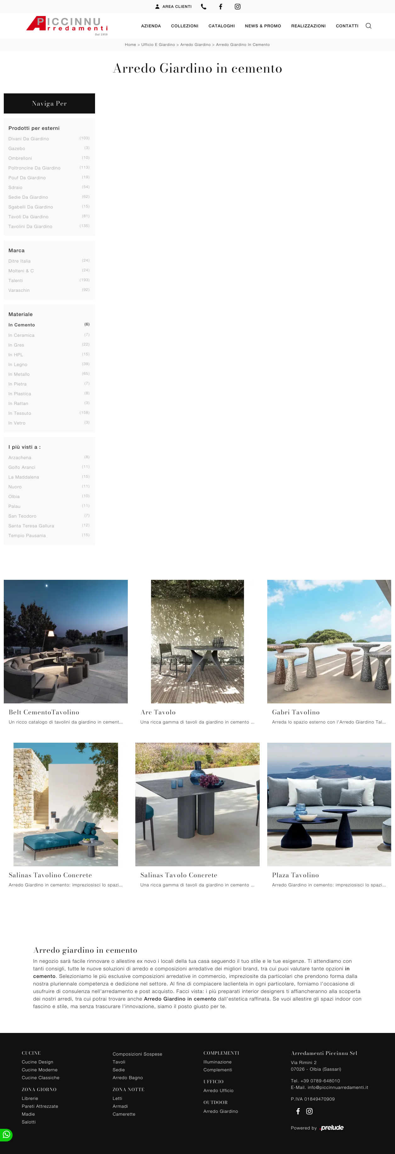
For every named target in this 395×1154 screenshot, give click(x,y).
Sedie (119, 1069)
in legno (17, 364)
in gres (16, 344)
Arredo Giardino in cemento (243, 44)
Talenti (15, 280)
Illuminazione (218, 1061)
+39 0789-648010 (320, 1080)
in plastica (19, 393)
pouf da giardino (27, 177)
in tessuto (19, 412)
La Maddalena (23, 476)
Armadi (120, 1105)
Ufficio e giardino (158, 44)
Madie (28, 1113)
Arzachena (19, 457)
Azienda (151, 25)
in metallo (19, 373)
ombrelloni (20, 157)
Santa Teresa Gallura (31, 525)
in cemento (21, 324)
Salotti (29, 1121)
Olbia (14, 496)
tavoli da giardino (28, 216)
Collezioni (185, 25)
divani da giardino (28, 138)
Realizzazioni (308, 25)
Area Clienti (173, 6)
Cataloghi (222, 25)
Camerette (124, 1113)
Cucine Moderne (40, 1069)
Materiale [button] (20, 314)
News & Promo (263, 25)
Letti (117, 1098)
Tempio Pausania (27, 535)
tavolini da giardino (30, 226)
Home (130, 44)
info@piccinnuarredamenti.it (338, 1087)
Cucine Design (38, 1061)
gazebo (16, 148)
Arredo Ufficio (219, 1090)
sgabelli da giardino (30, 206)
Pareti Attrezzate (40, 1105)
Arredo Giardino (195, 44)
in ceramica (21, 334)
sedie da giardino (28, 196)
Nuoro (15, 486)
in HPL (15, 354)
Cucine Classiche (41, 1077)
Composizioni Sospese (137, 1053)
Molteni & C (21, 270)
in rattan (18, 403)
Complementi (218, 1069)
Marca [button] (16, 250)
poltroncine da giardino (34, 167)
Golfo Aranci (22, 466)
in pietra (17, 383)
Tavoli (119, 1061)
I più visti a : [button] (24, 447)
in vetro (16, 422)
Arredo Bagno (128, 1077)
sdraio (15, 187)
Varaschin (19, 289)
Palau (14, 505)
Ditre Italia (19, 260)
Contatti (347, 25)
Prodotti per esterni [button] (34, 128)
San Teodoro (22, 515)
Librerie (30, 1098)
